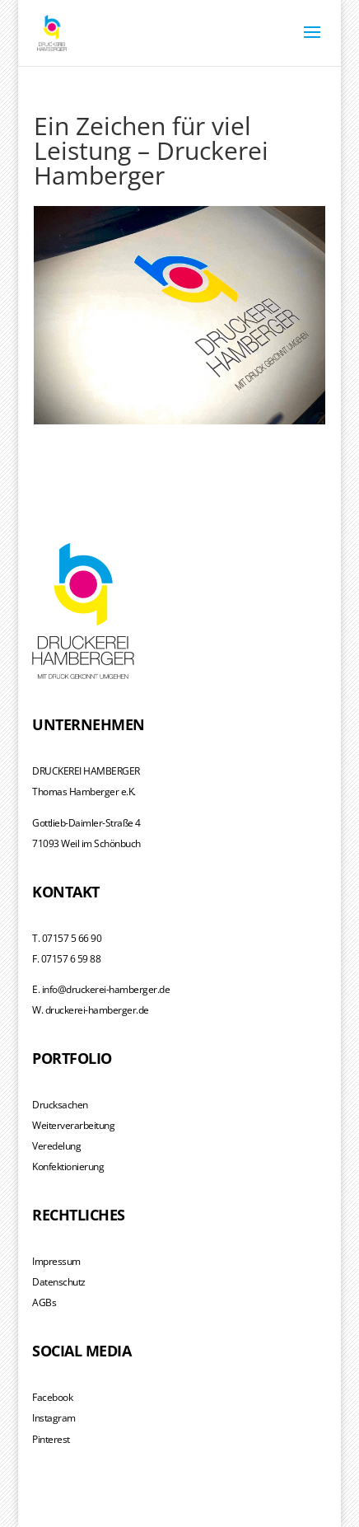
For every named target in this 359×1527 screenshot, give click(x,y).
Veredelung (56, 1146)
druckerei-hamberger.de (97, 1010)
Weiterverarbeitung (73, 1125)
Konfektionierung (68, 1166)
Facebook (52, 1397)
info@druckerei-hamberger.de (106, 989)
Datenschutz (59, 1282)
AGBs (44, 1302)
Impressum (56, 1261)
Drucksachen (60, 1105)
